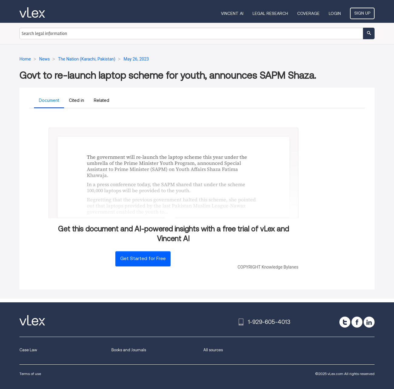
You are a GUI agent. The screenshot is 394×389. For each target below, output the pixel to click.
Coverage (308, 13)
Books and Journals (128, 350)
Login (335, 13)
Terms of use (30, 374)
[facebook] (357, 322)
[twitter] (344, 322)
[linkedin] (369, 322)
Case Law (28, 350)
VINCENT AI (232, 13)
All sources (213, 350)
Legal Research (270, 13)
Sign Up (362, 13)
